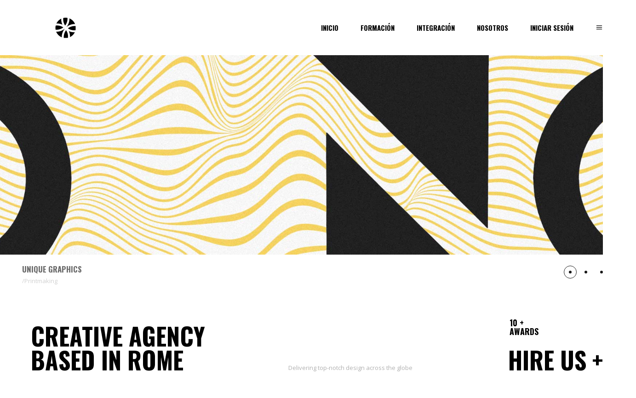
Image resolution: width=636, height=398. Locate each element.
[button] (570, 272)
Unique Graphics (52, 269)
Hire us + (555, 359)
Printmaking (40, 281)
